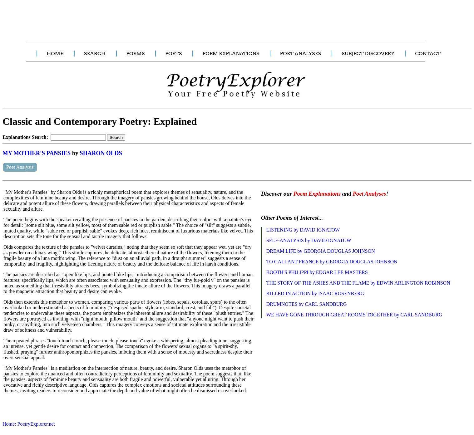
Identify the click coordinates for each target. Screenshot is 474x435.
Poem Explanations (317, 193)
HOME (55, 53)
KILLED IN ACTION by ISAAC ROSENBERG (315, 293)
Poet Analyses (369, 193)
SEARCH (95, 53)
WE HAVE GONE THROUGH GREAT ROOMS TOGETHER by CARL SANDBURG (354, 314)
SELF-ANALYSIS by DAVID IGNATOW (308, 240)
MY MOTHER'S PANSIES (36, 153)
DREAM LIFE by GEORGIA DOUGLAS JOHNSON (320, 251)
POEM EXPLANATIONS (230, 53)
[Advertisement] (117, 17)
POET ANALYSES (300, 53)
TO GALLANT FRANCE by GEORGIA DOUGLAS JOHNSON (331, 261)
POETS (173, 53)
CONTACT (428, 53)
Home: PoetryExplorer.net (28, 424)
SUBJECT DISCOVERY (368, 53)
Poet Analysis (20, 167)
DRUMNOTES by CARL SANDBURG (306, 304)
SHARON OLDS (101, 153)
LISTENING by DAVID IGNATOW (303, 229)
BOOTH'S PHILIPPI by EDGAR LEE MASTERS (317, 272)
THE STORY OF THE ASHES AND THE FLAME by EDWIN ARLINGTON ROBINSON (358, 283)
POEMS (135, 53)
